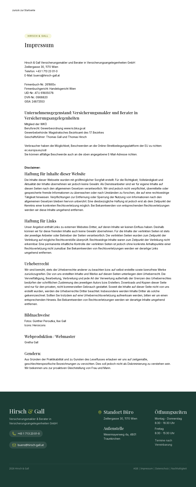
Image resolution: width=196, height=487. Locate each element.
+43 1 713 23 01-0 (26, 433)
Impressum (146, 468)
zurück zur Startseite (23, 10)
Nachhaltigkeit (179, 468)
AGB (135, 468)
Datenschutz (162, 468)
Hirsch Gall (27, 411)
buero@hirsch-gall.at (28, 445)
